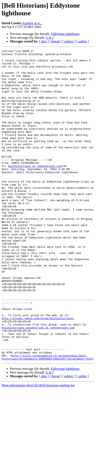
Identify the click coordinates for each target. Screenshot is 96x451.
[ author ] (83, 41)
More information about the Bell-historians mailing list (38, 447)
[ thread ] (55, 41)
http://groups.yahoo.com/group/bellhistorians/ (38, 372)
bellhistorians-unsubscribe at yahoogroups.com (38, 383)
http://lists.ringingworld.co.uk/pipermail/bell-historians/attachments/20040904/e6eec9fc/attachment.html (47, 419)
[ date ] (44, 41)
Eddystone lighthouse (65, 34)
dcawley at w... (32, 23)
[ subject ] (69, 41)
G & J (49, 37)
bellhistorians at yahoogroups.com (34, 189)
